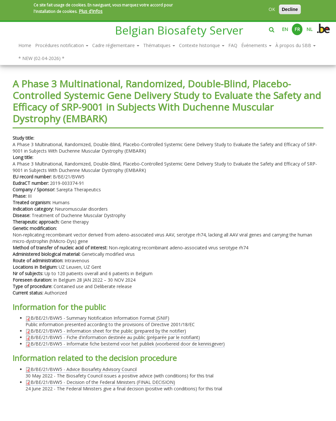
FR (297, 29)
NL (309, 29)
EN (285, 29)
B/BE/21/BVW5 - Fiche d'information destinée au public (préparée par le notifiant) (112, 337)
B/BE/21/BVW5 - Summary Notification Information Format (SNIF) (97, 318)
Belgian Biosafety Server (179, 30)
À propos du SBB (295, 45)
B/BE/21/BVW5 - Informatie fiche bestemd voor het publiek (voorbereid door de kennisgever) (125, 344)
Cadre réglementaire (115, 45)
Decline (290, 9)
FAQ (232, 45)
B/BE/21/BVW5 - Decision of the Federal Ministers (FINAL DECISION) (100, 382)
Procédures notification (61, 45)
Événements (256, 45)
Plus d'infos (91, 11)
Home (24, 45)
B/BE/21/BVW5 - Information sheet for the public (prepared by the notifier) (105, 331)
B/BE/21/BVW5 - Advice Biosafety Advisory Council (81, 369)
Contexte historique (201, 45)
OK (272, 9)
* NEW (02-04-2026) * (41, 58)
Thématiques (159, 45)
